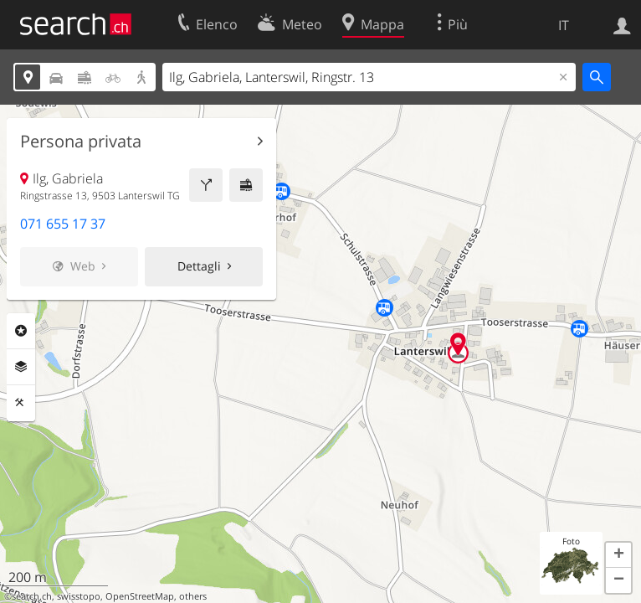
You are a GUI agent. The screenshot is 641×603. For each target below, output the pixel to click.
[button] (618, 555)
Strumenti (21, 402)
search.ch (32, 596)
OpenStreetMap (139, 596)
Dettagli (199, 266)
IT (563, 25)
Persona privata (80, 141)
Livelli (21, 366)
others (193, 596)
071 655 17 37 (62, 223)
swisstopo (78, 596)
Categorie (21, 330)
